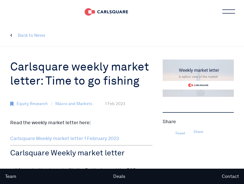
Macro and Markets (73, 103)
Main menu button (228, 11)
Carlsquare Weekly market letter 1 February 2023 (64, 138)
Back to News (31, 35)
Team (10, 176)
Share (198, 132)
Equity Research (32, 103)
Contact (230, 176)
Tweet (180, 133)
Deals (119, 176)
